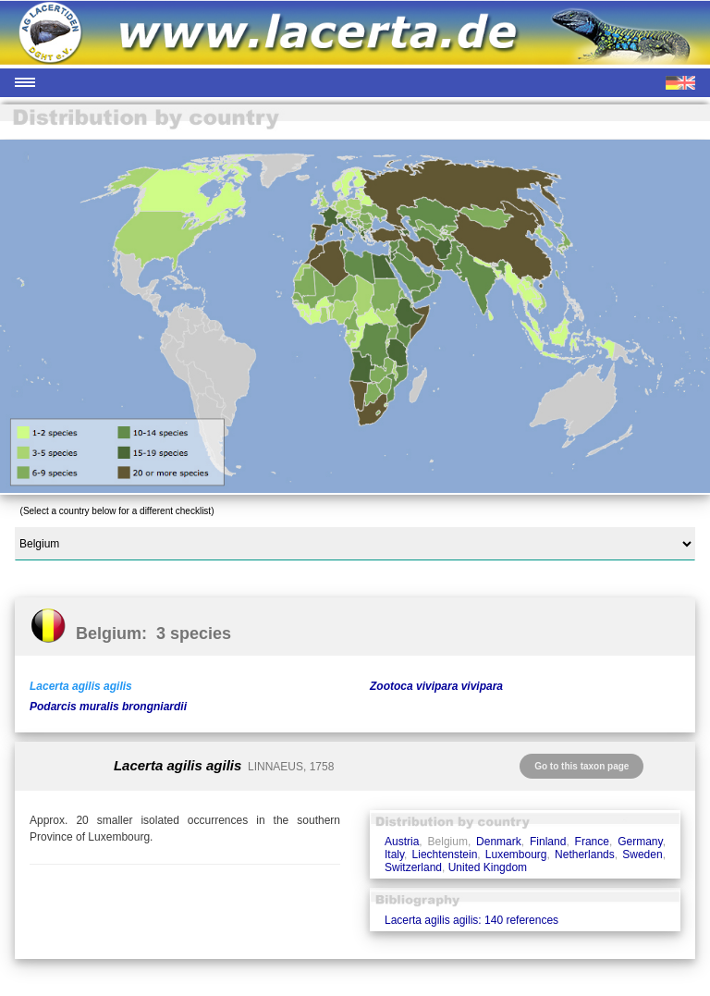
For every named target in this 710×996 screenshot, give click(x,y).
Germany (640, 841)
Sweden (642, 854)
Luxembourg (516, 854)
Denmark (498, 841)
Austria (402, 841)
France (592, 841)
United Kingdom (487, 867)
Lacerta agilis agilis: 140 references (471, 920)
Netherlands (585, 854)
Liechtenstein (445, 854)
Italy (394, 854)
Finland (548, 841)
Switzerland (413, 867)
